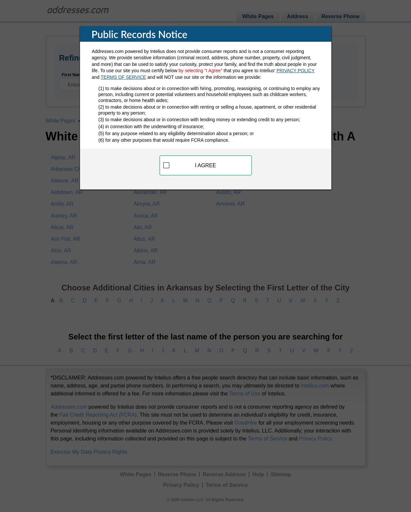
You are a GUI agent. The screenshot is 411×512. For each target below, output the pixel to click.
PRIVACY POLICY (295, 70)
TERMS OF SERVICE (123, 77)
